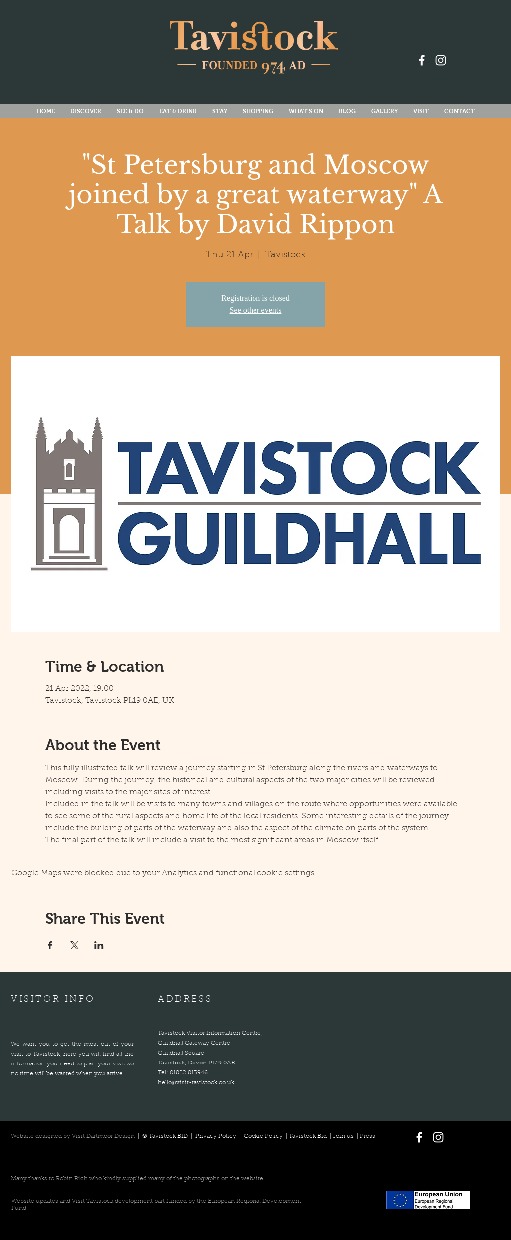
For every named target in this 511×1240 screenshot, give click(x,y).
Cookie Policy (263, 1136)
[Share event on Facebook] (50, 945)
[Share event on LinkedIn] (99, 945)
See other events (256, 310)
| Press (364, 1136)
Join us (343, 1136)
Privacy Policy (216, 1136)
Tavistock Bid (308, 1136)
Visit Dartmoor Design (103, 1136)
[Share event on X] (74, 945)
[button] (306, 111)
